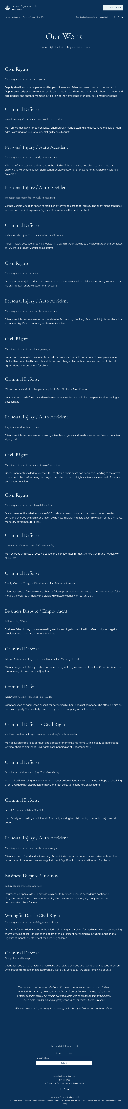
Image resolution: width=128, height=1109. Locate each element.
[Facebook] (114, 17)
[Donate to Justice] (113, 7)
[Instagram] (118, 17)
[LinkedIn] (122, 17)
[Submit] (64, 1063)
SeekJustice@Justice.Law (86, 17)
